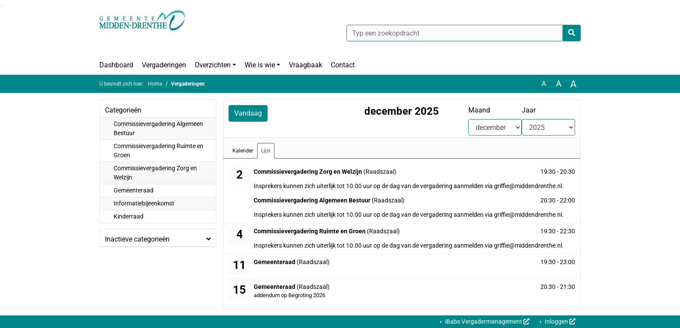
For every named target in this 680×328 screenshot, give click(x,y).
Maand (479, 110)
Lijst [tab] (266, 151)
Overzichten (213, 65)
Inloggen (559, 321)
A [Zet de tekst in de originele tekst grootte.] (544, 84)
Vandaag (248, 113)
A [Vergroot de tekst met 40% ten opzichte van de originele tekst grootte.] (573, 84)
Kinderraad (129, 216)
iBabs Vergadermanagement (487, 321)
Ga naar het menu (2, 5)
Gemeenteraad (134, 190)
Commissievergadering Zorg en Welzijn (155, 173)
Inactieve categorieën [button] (137, 239)
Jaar (529, 110)
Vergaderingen (164, 65)
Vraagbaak (305, 65)
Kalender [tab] (242, 151)
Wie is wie (260, 65)
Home (155, 84)
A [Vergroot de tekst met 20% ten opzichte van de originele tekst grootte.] (558, 84)
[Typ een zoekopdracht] (464, 33)
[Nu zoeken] (571, 33)
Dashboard (116, 65)
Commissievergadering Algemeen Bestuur (158, 128)
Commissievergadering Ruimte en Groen (158, 150)
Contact (343, 65)
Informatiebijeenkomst (144, 203)
